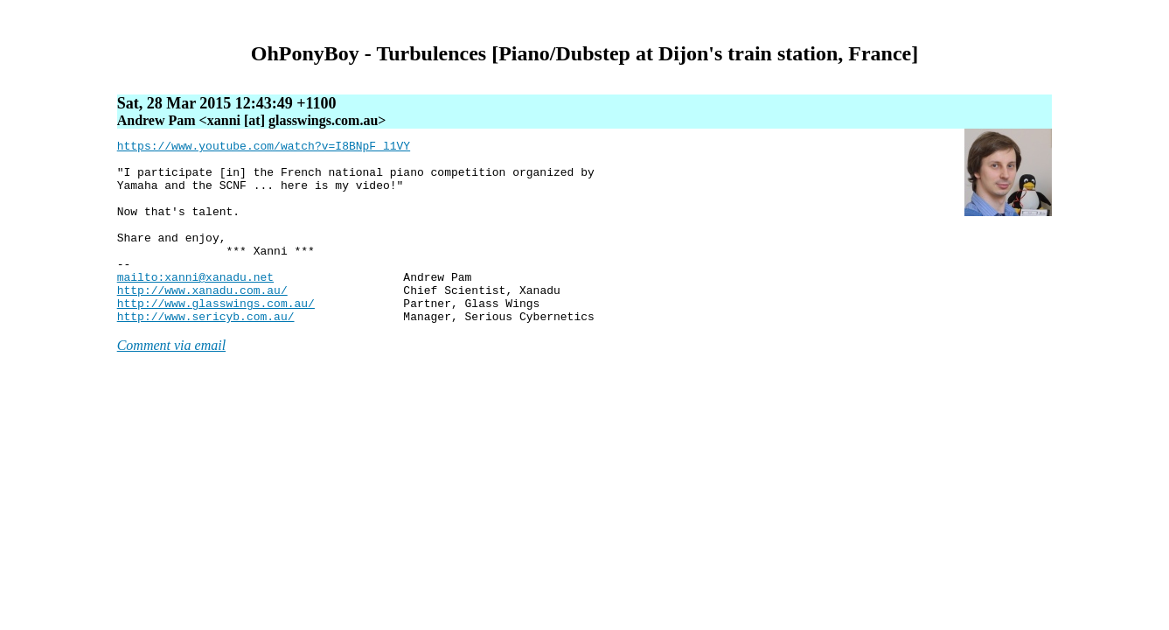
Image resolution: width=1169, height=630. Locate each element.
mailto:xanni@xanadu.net (195, 305)
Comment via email (171, 381)
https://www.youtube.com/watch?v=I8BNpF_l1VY (263, 148)
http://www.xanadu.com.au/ (202, 321)
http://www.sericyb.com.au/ (206, 352)
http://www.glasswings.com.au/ (216, 337)
